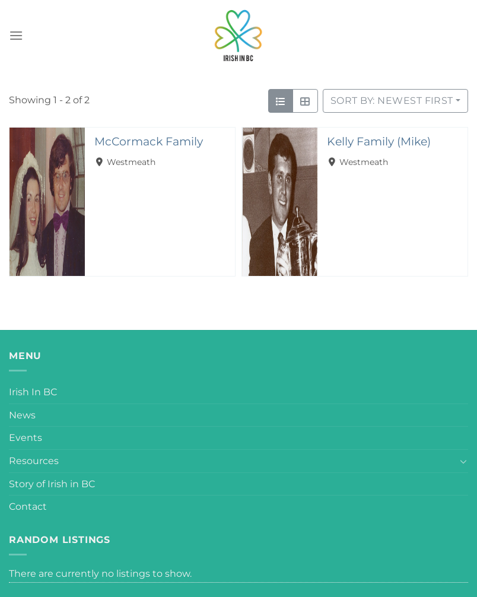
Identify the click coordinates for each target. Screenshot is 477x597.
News (22, 415)
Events (25, 437)
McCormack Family (148, 141)
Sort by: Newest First (391, 100)
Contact (28, 506)
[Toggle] (463, 461)
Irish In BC (33, 392)
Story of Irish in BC (52, 484)
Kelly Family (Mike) (379, 141)
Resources (34, 460)
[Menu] (16, 35)
